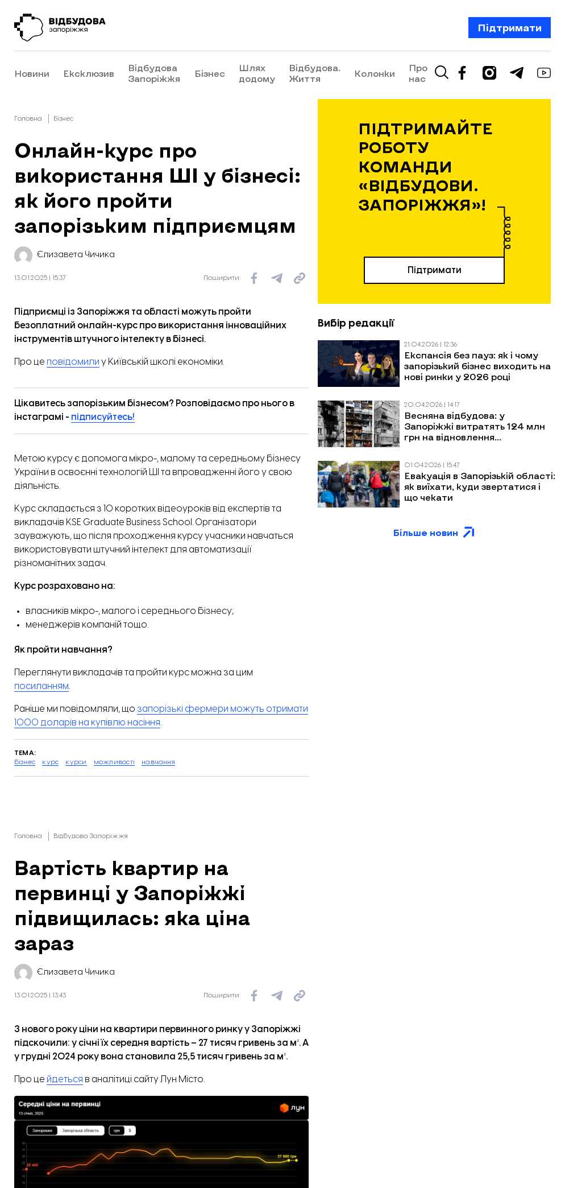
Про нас (500, 73)
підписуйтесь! (103, 417)
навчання (158, 762)
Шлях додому (295, 73)
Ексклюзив (88, 73)
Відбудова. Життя (373, 73)
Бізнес (247, 73)
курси (75, 762)
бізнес (24, 762)
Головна (28, 118)
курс (50, 762)
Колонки (456, 73)
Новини (31, 73)
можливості (114, 762)
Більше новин (434, 532)
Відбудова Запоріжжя (154, 73)
